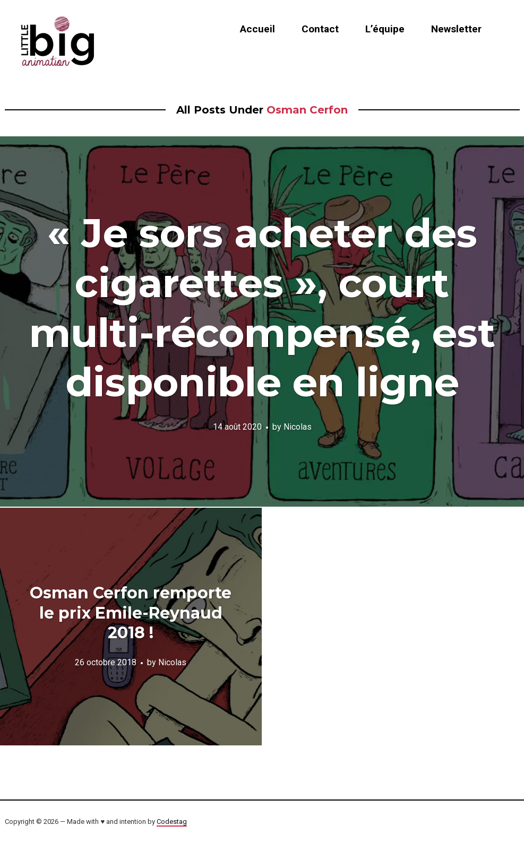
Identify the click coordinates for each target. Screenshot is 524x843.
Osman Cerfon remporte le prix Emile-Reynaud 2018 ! (130, 612)
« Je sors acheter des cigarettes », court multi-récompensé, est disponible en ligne (262, 307)
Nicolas (298, 427)
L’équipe (385, 29)
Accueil (257, 29)
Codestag (172, 821)
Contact (320, 29)
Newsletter (456, 29)
